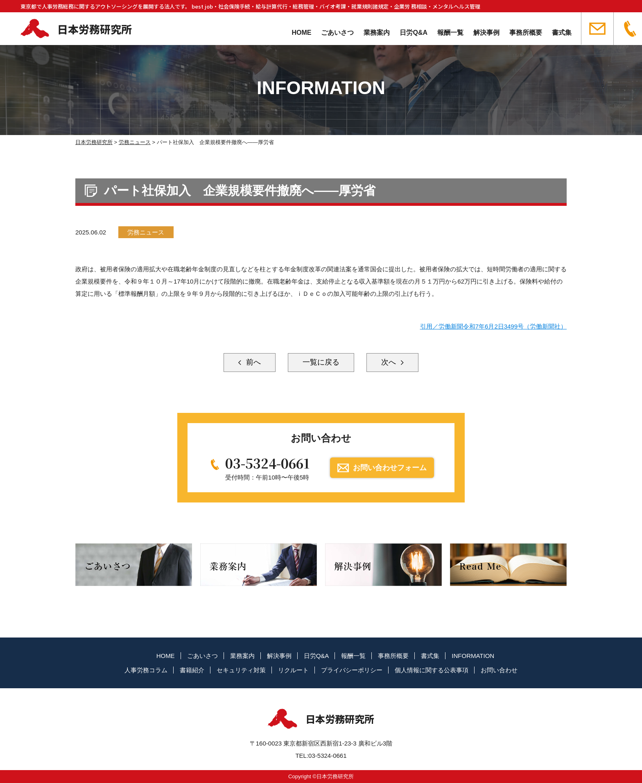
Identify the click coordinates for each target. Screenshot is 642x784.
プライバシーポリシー (351, 670)
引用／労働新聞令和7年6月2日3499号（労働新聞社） (493, 326)
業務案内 (377, 32)
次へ (390, 362)
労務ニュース (146, 232)
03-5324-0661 (267, 463)
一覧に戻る (321, 362)
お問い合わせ (499, 670)
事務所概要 (525, 32)
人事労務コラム (145, 670)
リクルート (293, 670)
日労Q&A (413, 32)
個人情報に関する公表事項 (431, 670)
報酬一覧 (450, 32)
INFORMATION (473, 656)
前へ (251, 362)
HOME (301, 32)
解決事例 (486, 32)
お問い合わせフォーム (390, 468)
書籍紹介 (192, 670)
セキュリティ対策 (241, 670)
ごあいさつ (337, 32)
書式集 (562, 32)
